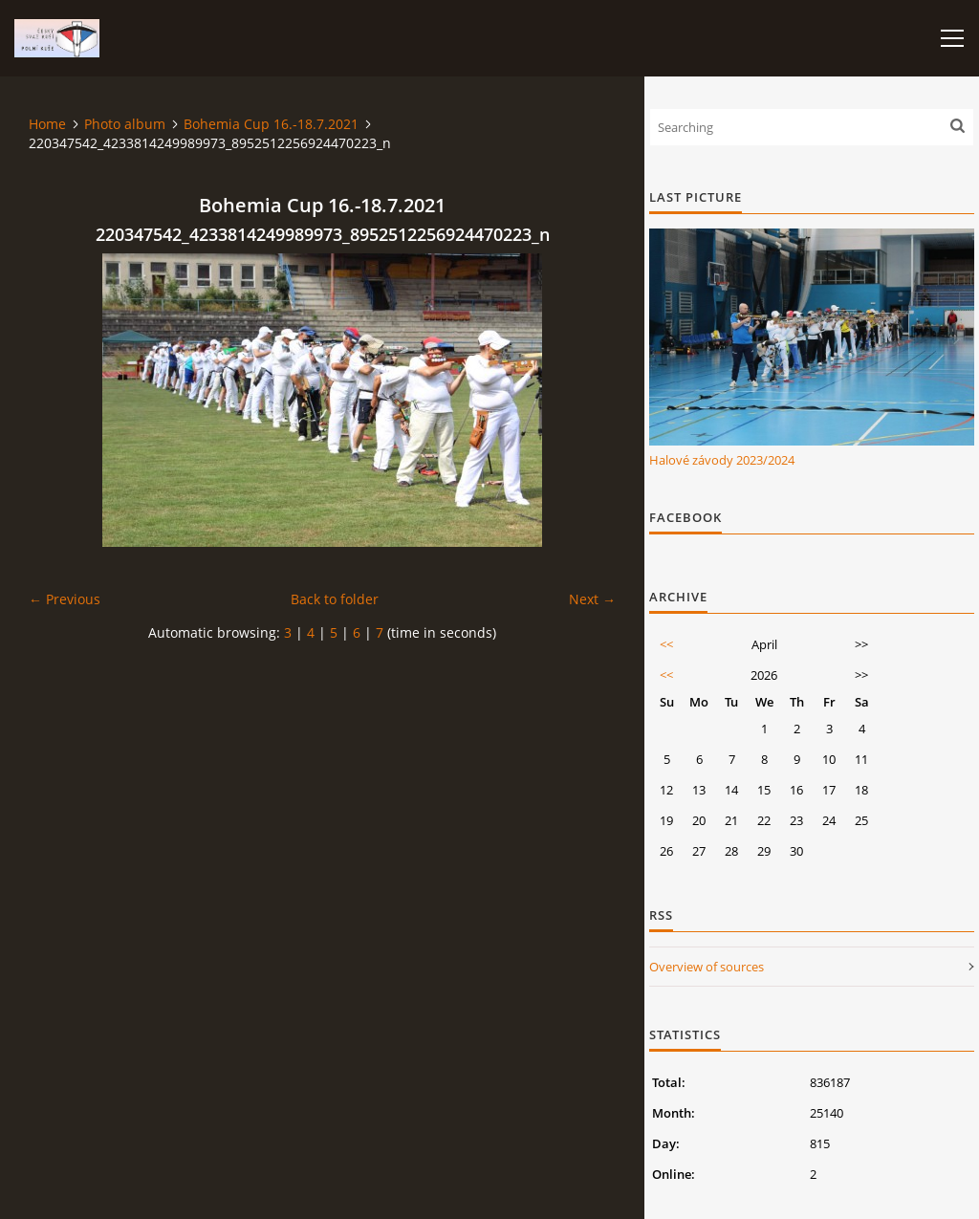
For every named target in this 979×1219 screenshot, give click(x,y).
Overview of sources (706, 966)
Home (47, 124)
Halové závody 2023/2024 (721, 459)
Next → (592, 599)
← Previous (64, 599)
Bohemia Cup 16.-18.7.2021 (271, 124)
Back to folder (335, 599)
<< (666, 644)
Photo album (124, 124)
